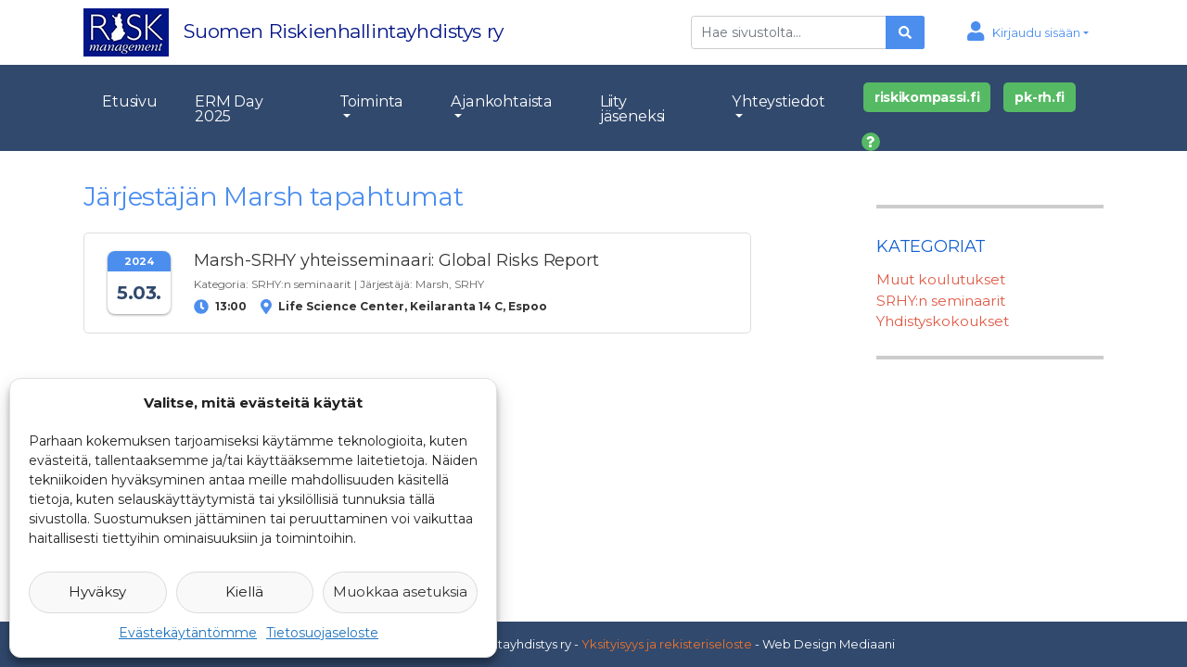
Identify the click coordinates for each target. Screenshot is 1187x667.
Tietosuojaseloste (322, 632)
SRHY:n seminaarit (301, 284)
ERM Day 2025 (229, 108)
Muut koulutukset (940, 279)
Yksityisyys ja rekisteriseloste (666, 643)
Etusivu (130, 101)
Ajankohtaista (502, 101)
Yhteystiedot (778, 101)
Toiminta (371, 101)
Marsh (432, 284)
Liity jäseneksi (633, 108)
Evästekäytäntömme (188, 632)
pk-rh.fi (1040, 97)
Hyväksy (97, 591)
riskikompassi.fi (927, 97)
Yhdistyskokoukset (942, 321)
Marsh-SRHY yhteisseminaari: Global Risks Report (396, 260)
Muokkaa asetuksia (400, 591)
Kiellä (244, 591)
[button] (1028, 32)
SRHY (469, 284)
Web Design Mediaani (828, 643)
